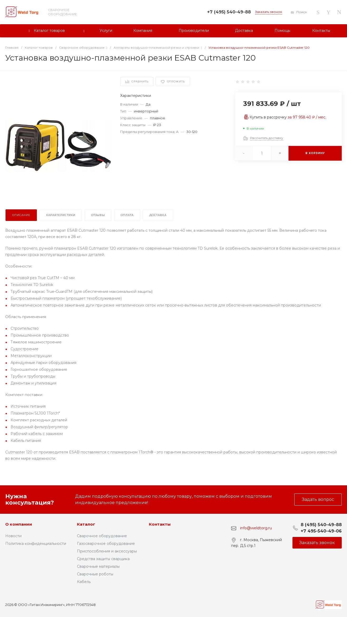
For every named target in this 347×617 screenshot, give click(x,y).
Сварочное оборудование (102, 536)
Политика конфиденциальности (35, 543)
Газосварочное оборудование (106, 543)
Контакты (160, 524)
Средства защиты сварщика (103, 558)
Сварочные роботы (95, 574)
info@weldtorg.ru (256, 528)
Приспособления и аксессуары (107, 551)
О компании (18, 524)
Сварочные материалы (98, 566)
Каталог (86, 524)
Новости (13, 536)
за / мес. (307, 117)
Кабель (84, 581)
